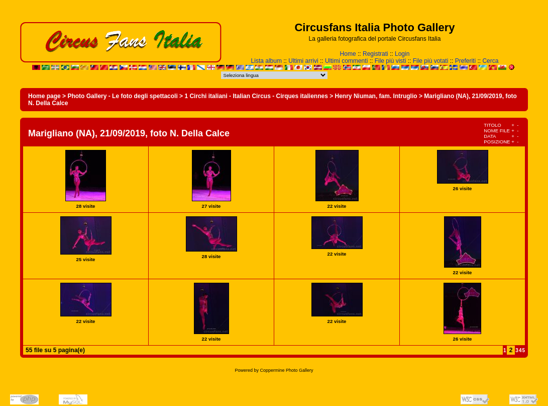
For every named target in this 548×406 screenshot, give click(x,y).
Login (402, 53)
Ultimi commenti (346, 60)
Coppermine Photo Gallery (286, 370)
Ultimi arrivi (303, 60)
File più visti (390, 60)
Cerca (490, 60)
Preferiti (465, 60)
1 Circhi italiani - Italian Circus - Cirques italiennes (255, 96)
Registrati (375, 53)
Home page (44, 96)
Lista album (266, 60)
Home (348, 53)
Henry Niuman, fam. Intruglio (376, 96)
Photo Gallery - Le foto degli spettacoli (122, 96)
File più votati (431, 60)
